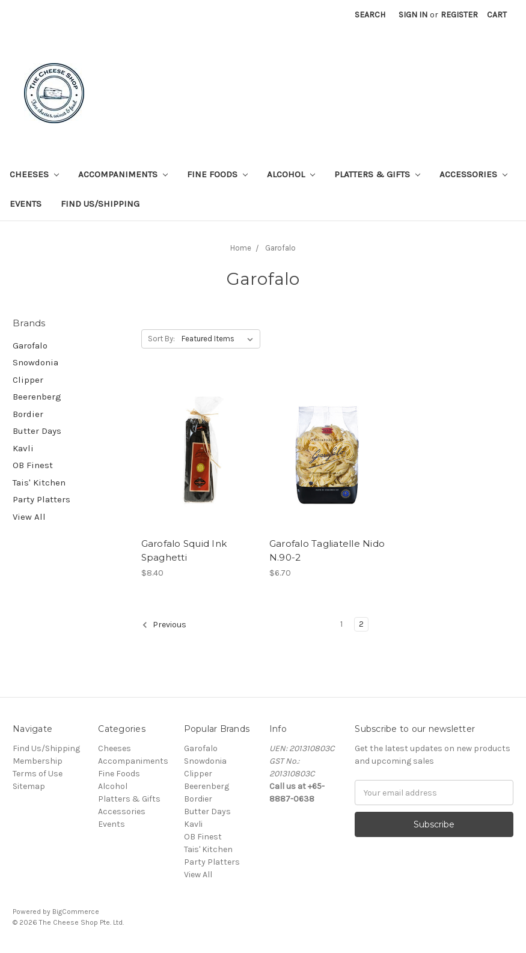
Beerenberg (37, 396)
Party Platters (41, 499)
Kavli (23, 448)
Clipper (28, 379)
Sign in (413, 15)
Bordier (28, 414)
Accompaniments (123, 174)
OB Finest (33, 465)
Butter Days (37, 430)
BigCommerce (75, 911)
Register (459, 15)
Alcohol (291, 174)
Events (25, 203)
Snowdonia (35, 362)
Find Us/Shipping (100, 203)
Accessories (473, 174)
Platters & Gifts (377, 174)
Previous (164, 625)
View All (29, 516)
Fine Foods (217, 174)
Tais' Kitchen (39, 482)
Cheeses (34, 174)
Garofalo (30, 345)
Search (370, 15)
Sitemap (29, 786)
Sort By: (161, 338)
